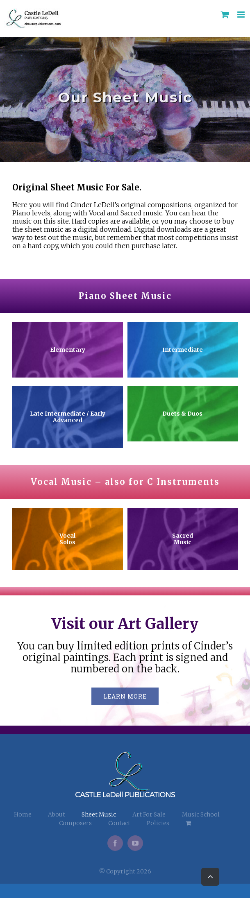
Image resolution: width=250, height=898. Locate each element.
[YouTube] (135, 843)
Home (23, 814)
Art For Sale (149, 814)
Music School (201, 814)
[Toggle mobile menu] (241, 14)
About (56, 814)
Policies (158, 823)
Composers (75, 823)
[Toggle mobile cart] (225, 14)
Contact (119, 823)
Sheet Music (99, 814)
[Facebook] (115, 843)
